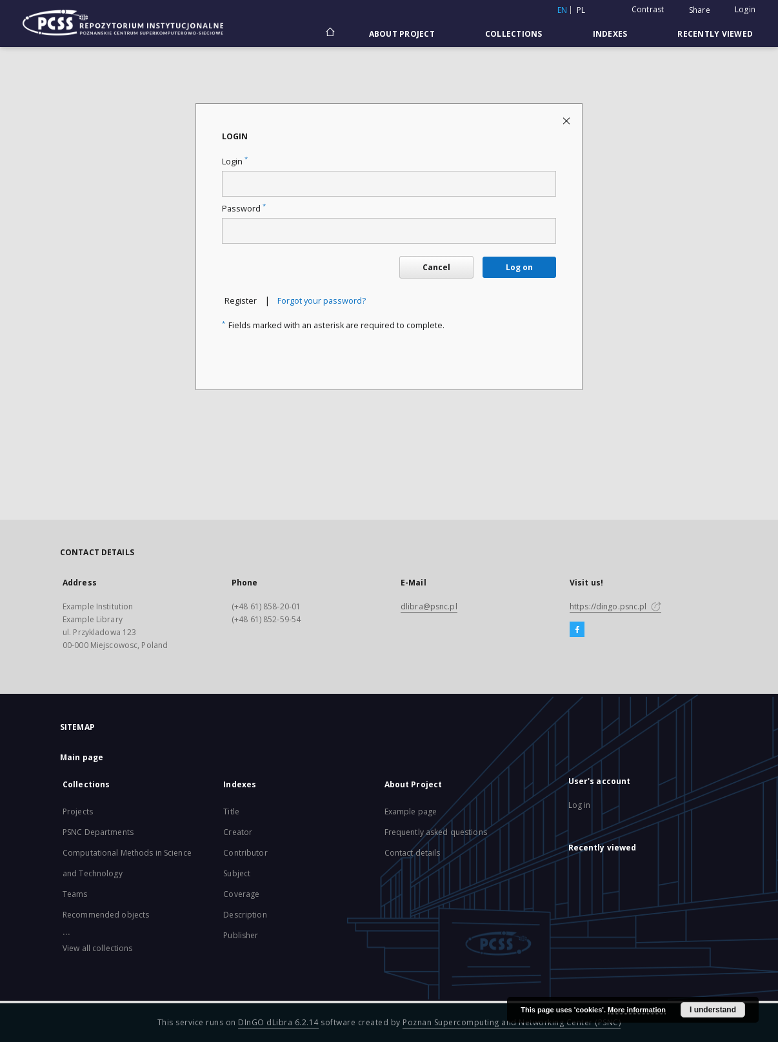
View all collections (97, 948)
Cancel (436, 267)
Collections (514, 33)
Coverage (241, 894)
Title (231, 811)
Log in (579, 805)
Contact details (412, 852)
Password (244, 208)
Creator (237, 832)
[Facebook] (577, 630)
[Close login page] (567, 120)
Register (240, 300)
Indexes (610, 33)
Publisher (240, 935)
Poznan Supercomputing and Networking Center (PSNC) (512, 1022)
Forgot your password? (321, 300)
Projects (78, 811)
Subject (236, 873)
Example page (410, 811)
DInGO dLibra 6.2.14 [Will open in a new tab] (278, 1022)
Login (745, 9)
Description (244, 914)
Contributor (245, 852)
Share (699, 10)
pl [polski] (581, 10)
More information (637, 1010)
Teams (75, 894)
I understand (713, 1009)
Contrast (648, 9)
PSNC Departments (98, 832)
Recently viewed (715, 33)
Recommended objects (106, 914)
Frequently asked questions (435, 832)
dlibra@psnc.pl (429, 606)
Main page (81, 757)
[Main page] (329, 33)
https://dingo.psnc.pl (615, 606)
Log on (519, 267)
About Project (402, 33)
